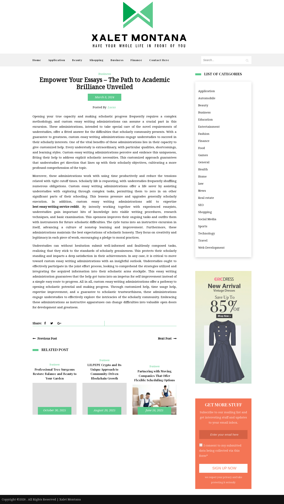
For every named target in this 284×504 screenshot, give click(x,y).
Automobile (206, 98)
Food (201, 148)
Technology (206, 233)
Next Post (165, 338)
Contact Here (159, 60)
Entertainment (209, 126)
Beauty (77, 60)
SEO (201, 205)
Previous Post (47, 338)
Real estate (206, 198)
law (201, 183)
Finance (136, 60)
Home (37, 60)
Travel (202, 240)
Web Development (211, 247)
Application (56, 60)
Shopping (97, 60)
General (203, 162)
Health (203, 169)
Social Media (207, 219)
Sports (202, 226)
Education (205, 119)
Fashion (203, 134)
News (202, 191)
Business (117, 60)
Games (203, 155)
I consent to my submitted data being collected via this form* (220, 450)
